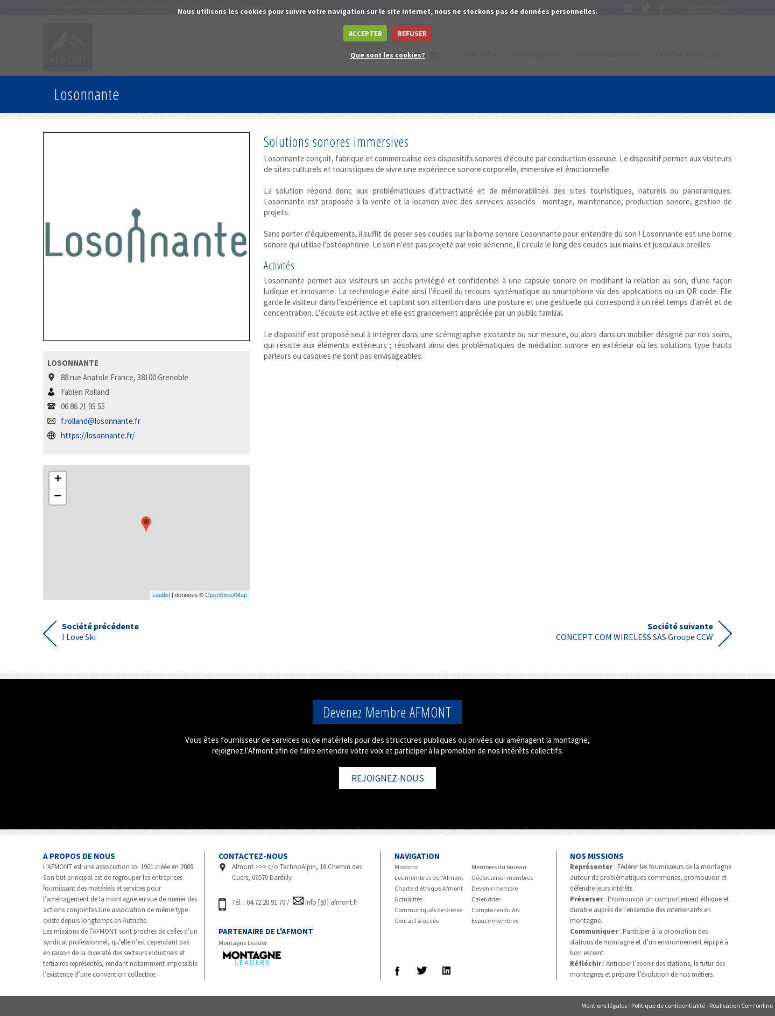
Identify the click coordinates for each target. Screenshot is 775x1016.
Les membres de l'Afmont (428, 877)
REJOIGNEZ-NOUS (387, 778)
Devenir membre (494, 888)
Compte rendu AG (495, 910)
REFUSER (412, 33)
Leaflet (161, 595)
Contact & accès (416, 920)
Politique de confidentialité (668, 1005)
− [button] (57, 496)
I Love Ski (100, 631)
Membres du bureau (498, 867)
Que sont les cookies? (387, 55)
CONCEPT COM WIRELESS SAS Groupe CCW (634, 631)
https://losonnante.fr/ (98, 435)
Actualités (408, 899)
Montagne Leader (243, 943)
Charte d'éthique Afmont (428, 888)
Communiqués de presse (428, 910)
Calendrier (486, 899)
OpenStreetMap (226, 595)
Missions (406, 867)
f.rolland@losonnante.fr (100, 421)
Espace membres (494, 920)
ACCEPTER (365, 33)
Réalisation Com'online (741, 1005)
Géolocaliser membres (502, 877)
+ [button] (57, 480)
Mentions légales (604, 1005)
